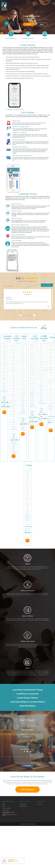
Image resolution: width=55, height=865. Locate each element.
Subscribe (4, 412)
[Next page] (34, 315)
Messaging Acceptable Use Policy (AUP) (10, 815)
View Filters (9, 286)
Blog (3, 804)
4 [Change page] (28, 315)
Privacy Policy (5, 810)
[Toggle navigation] (53, 3)
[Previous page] (20, 315)
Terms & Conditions (7, 808)
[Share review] (48, 307)
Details (42, 24)
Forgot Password (23, 806)
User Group (27, 765)
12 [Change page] (31, 315)
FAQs (4, 806)
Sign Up (29, 24)
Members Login (23, 804)
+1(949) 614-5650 (27, 736)
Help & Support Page (27, 729)
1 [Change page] (23, 315)
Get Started (27, 789)
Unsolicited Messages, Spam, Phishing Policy (9, 812)
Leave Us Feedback (47, 285)
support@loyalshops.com (27, 734)
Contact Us (39, 804)
